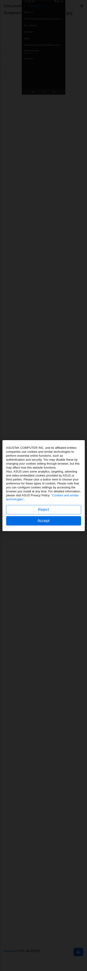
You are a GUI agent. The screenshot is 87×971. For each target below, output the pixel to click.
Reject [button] (43, 509)
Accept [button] (44, 521)
